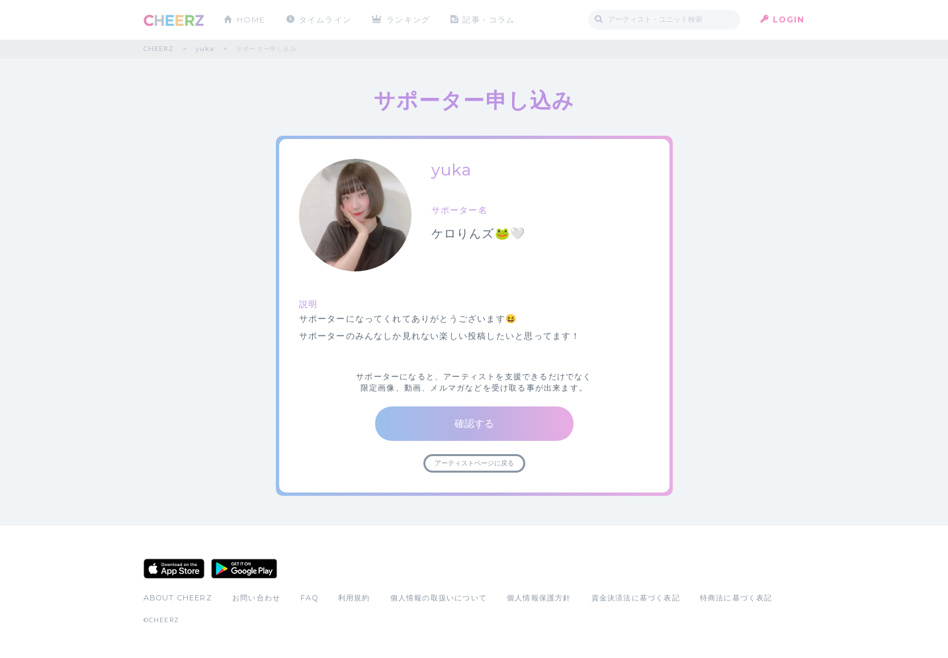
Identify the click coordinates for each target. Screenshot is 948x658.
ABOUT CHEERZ (178, 597)
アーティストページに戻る (474, 463)
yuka (205, 48)
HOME (251, 19)
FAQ (309, 597)
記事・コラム (488, 19)
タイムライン (325, 19)
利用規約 (354, 597)
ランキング (408, 19)
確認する (474, 423)
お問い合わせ (256, 597)
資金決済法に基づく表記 (635, 597)
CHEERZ (174, 20)
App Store (174, 569)
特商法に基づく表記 (736, 597)
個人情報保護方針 (539, 597)
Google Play (244, 569)
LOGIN (789, 19)
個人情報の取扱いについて (438, 597)
